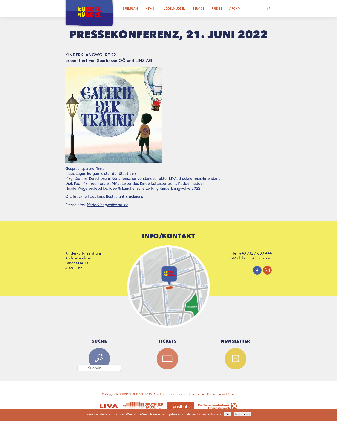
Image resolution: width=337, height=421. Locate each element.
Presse (217, 8)
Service (198, 8)
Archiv (234, 8)
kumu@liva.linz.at (257, 258)
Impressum (198, 394)
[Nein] (331, 415)
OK (227, 414)
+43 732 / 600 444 (255, 253)
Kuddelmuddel (173, 8)
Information (242, 414)
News (149, 8)
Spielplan (130, 8)
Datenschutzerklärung (221, 394)
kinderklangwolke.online (107, 204)
